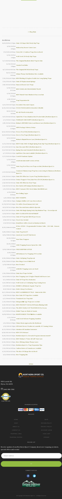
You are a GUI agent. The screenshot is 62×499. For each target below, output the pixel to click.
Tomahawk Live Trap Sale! (24, 298)
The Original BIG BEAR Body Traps (27, 69)
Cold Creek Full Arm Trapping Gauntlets (28, 318)
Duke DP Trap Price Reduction (25, 279)
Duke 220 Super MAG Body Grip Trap (27, 43)
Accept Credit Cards (5, 401)
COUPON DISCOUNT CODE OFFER (27, 161)
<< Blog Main (32, 32)
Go (31, 463)
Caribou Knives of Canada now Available (28, 348)
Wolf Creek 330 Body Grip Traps (26, 56)
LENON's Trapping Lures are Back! (27, 269)
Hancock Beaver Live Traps (24, 84)
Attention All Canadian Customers (26, 329)
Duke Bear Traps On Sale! (24, 273)
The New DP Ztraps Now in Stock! (26, 351)
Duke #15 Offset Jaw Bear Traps (26, 183)
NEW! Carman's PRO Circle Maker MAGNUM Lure (31, 189)
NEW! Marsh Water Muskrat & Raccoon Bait (30, 94)
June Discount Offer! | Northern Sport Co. (29, 147)
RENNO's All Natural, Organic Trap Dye (28, 286)
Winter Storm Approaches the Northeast (28, 323)
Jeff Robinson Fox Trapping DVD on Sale (29, 254)
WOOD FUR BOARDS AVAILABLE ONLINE (29, 108)
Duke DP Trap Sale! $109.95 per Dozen (28, 217)
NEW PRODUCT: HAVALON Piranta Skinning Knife (32, 305)
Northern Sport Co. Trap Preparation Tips (29, 345)
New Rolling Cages (22, 193)
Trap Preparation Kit (22, 100)
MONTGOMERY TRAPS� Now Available (29, 314)
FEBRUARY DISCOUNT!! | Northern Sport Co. (30, 120)
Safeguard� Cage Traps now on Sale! (28, 301)
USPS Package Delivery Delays (25, 127)
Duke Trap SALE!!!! (22, 232)
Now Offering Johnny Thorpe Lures (27, 342)
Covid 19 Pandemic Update (24, 156)
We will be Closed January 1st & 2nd (27, 204)
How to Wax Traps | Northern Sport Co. (28, 135)
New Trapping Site (22, 354)
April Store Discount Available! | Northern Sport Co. (32, 153)
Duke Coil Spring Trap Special (25, 258)
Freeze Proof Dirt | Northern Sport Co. (28, 132)
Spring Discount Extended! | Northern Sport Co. (31, 150)
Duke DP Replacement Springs (25, 81)
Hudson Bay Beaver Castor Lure (26, 47)
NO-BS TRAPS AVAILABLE (24, 112)
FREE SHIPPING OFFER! (24, 249)
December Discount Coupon (25, 105)
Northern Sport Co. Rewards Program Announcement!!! (33, 335)
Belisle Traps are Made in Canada (26, 311)
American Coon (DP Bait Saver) (26, 235)
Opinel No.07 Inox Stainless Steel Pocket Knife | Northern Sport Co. (37, 116)
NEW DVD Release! (22, 332)
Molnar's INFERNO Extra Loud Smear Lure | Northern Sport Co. (36, 123)
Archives (31, 364)
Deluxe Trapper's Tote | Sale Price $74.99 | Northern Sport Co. (35, 179)
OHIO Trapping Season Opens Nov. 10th (28, 245)
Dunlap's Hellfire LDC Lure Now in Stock (28, 201)
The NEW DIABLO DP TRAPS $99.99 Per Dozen (31, 308)
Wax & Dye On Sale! (22, 220)
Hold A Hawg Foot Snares (24, 289)
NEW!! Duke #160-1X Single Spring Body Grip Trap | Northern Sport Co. (38, 144)
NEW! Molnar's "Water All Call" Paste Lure (29, 339)
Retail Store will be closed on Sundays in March (30, 223)
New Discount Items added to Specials (28, 207)
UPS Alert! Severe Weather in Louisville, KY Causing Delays (34, 326)
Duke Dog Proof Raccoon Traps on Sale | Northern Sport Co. (35, 166)
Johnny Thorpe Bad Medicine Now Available (29, 74)
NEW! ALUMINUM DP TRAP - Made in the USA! (31, 292)
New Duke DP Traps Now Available (27, 295)
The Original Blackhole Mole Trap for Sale (29, 61)
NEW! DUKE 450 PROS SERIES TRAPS (28, 89)
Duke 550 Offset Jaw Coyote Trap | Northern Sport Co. (33, 176)
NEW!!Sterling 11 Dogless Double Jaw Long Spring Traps (33, 78)
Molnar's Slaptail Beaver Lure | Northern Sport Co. (31, 139)
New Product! (20, 264)
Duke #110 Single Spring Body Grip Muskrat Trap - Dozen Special (36, 210)
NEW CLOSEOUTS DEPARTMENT (27, 213)
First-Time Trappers (22, 239)
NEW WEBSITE (21, 198)
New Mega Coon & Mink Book (25, 261)
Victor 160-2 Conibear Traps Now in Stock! (29, 52)
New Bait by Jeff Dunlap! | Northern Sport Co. (30, 186)
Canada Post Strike (22, 65)
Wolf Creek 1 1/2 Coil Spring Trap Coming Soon (31, 283)
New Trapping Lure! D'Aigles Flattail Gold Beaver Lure (33, 276)
